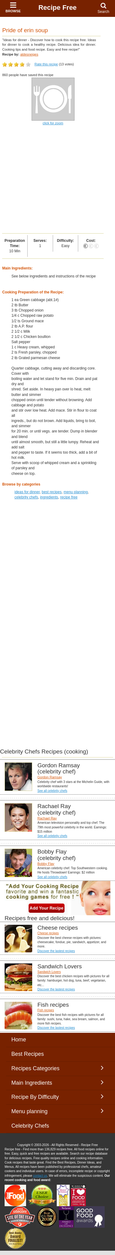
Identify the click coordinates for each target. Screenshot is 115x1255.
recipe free (69, 497)
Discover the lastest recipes (56, 951)
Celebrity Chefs (30, 1126)
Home (18, 1039)
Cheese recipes (48, 933)
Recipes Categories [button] (57, 1068)
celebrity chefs (26, 497)
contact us (40, 1175)
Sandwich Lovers (49, 972)
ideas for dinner (27, 492)
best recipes (52, 492)
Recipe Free (57, 7)
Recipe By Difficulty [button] (57, 1096)
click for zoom (53, 123)
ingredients (49, 497)
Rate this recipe (46, 64)
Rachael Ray (47, 818)
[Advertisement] (57, 179)
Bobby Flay (45, 864)
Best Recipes (27, 1054)
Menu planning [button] (57, 1111)
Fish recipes (45, 1010)
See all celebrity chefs (52, 790)
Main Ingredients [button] (57, 1082)
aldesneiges (29, 54)
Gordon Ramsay (49, 777)
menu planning (75, 492)
